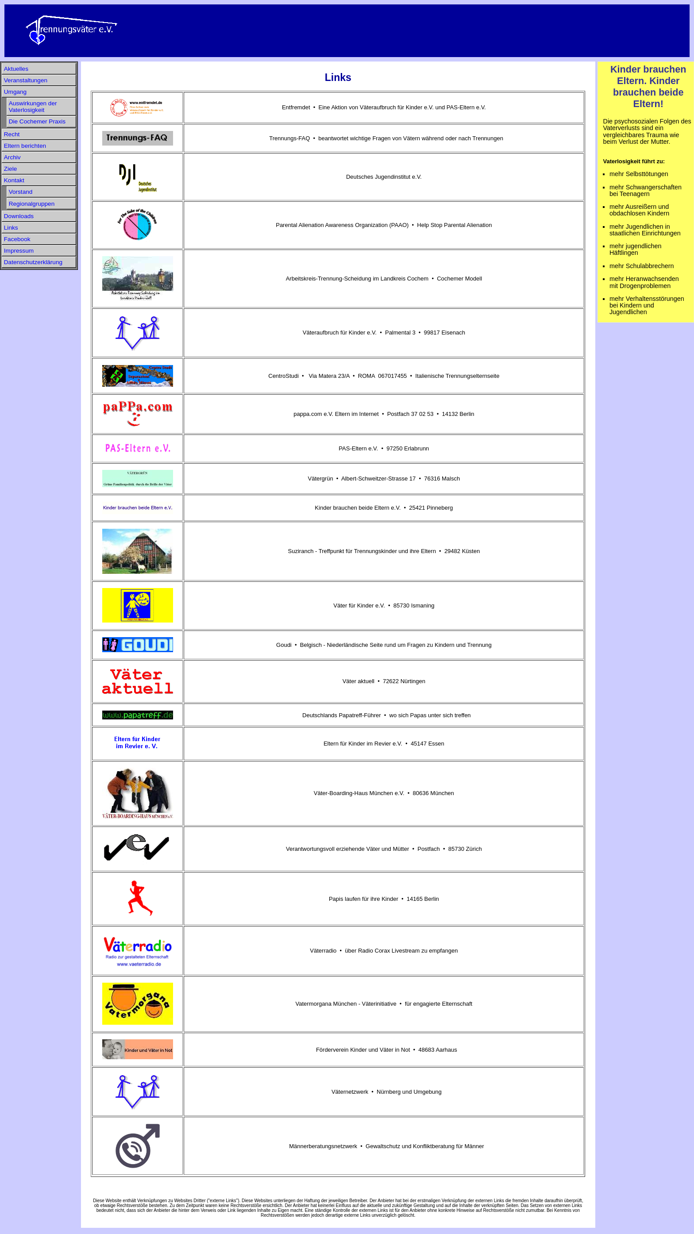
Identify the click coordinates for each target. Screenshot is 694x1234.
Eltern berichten (25, 145)
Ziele (10, 168)
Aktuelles (16, 68)
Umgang (15, 91)
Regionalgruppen (32, 203)
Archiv (12, 157)
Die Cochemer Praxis (37, 121)
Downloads (19, 216)
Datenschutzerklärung (33, 262)
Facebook (17, 239)
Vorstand (21, 191)
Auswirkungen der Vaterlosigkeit (33, 106)
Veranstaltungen (25, 80)
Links (11, 227)
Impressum (19, 250)
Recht (12, 134)
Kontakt (14, 180)
